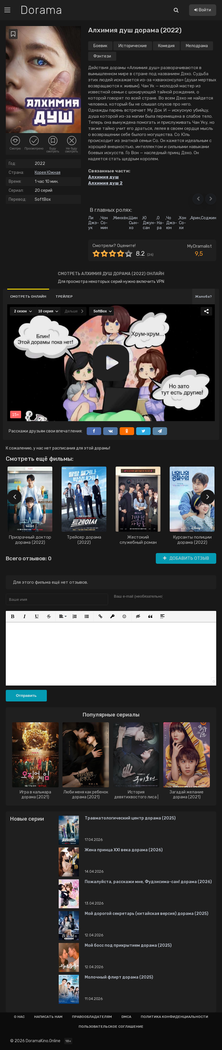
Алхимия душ (103, 177)
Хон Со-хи (182, 222)
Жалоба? (203, 296)
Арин (195, 217)
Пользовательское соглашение (111, 1027)
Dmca (126, 1017)
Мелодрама (197, 45)
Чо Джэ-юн (171, 222)
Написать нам (48, 1017)
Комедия (166, 45)
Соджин (208, 217)
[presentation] (14, 497)
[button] (198, 199)
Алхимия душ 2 (105, 183)
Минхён (121, 217)
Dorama (41, 10)
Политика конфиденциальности (174, 1017)
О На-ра (160, 222)
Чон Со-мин (104, 222)
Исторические (133, 45)
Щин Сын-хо (134, 222)
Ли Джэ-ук (93, 222)
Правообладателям (92, 1017)
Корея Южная (47, 172)
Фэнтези (102, 56)
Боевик (100, 45)
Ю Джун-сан (149, 222)
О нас (19, 1017)
